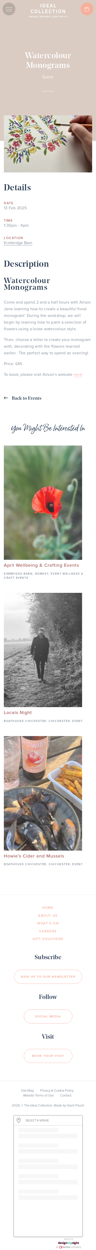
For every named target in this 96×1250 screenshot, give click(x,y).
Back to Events (22, 398)
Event (47, 77)
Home (48, 908)
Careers (48, 931)
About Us (48, 916)
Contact (65, 1095)
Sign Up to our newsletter (48, 976)
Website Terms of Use (38, 1095)
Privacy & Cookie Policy (56, 1091)
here (78, 374)
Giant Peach (75, 1105)
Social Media (48, 1016)
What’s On (48, 923)
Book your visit (48, 1056)
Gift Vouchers (48, 939)
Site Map (27, 1091)
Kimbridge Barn (18, 242)
